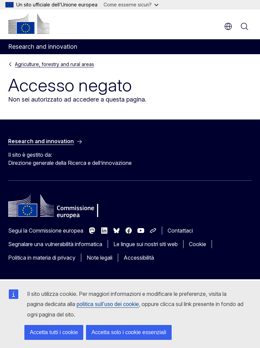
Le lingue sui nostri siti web (145, 244)
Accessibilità (139, 257)
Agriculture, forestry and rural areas (54, 64)
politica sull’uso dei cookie (108, 304)
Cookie (197, 244)
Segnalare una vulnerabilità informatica (55, 244)
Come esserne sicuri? (131, 4)
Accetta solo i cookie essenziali (128, 332)
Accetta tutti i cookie (54, 332)
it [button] (228, 26)
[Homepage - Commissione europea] (28, 24)
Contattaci (180, 230)
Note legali (99, 257)
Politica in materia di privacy (41, 257)
